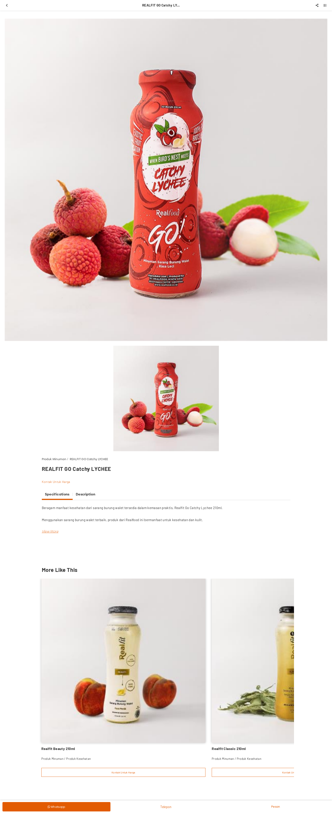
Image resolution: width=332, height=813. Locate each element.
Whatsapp (56, 807)
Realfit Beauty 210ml (58, 748)
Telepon (165, 807)
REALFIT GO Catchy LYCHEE (89, 459)
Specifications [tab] (57, 494)
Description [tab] (85, 494)
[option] (166, 180)
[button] (50, 531)
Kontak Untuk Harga (56, 482)
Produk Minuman (54, 459)
